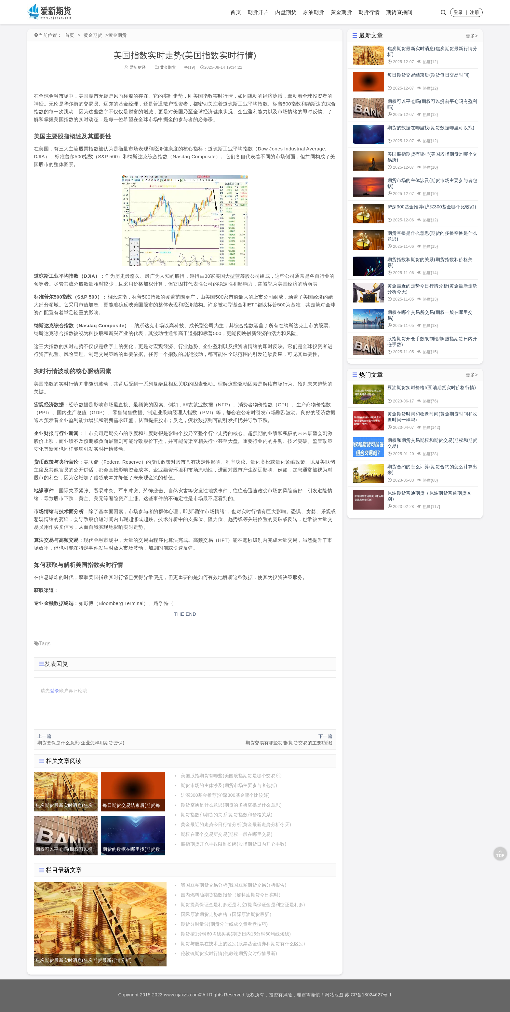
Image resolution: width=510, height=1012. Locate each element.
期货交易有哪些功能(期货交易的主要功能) (289, 742)
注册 (474, 12)
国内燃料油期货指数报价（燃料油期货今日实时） (232, 894)
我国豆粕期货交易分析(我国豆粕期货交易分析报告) (234, 885)
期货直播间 (399, 12)
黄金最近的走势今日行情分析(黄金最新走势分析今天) (236, 824)
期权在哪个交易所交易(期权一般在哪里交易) (227, 834)
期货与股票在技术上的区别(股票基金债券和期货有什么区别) (243, 943)
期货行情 (369, 12)
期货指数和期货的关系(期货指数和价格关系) (227, 814)
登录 (458, 12)
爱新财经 (135, 67)
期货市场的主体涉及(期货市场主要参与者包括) (229, 785)
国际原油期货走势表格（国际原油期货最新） (227, 914)
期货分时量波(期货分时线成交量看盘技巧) (224, 924)
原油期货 (313, 12)
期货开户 (258, 12)
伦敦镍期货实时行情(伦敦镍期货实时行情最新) (229, 953)
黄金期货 (341, 12)
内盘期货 (285, 12)
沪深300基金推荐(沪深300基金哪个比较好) (225, 795)
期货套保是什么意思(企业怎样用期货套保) (80, 742)
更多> (472, 35)
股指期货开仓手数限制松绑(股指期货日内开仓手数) (234, 844)
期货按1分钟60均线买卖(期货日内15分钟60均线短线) (236, 933)
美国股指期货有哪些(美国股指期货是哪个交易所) (231, 775)
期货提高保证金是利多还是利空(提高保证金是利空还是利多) (243, 904)
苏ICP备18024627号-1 (368, 994)
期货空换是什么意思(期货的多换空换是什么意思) (231, 805)
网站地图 (334, 994)
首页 (235, 12)
